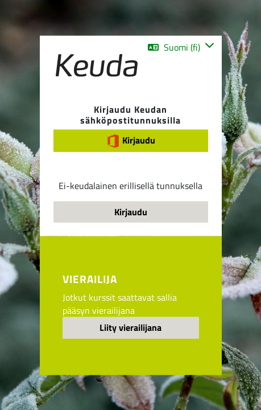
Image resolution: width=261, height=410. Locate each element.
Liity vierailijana (130, 327)
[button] (180, 47)
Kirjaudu (130, 140)
